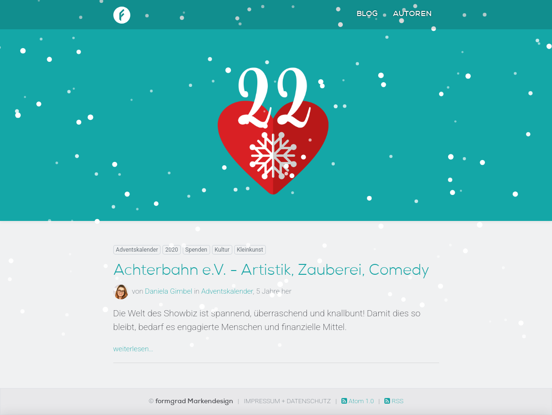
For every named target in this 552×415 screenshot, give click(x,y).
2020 (171, 249)
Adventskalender (137, 249)
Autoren (412, 14)
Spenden (196, 249)
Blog (367, 14)
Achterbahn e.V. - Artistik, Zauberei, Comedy (271, 271)
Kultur (221, 249)
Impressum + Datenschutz (287, 401)
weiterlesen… (133, 349)
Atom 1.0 (358, 401)
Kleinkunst (250, 249)
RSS (393, 401)
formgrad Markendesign (195, 401)
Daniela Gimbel (168, 291)
